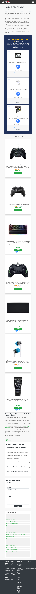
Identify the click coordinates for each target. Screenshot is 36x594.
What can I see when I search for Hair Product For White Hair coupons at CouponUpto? (17, 462)
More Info (18, 173)
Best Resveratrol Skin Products (11, 551)
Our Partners (6, 577)
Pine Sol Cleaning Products (11, 532)
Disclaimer (13, 568)
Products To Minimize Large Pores (12, 523)
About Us (7, 561)
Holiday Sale (12, 562)
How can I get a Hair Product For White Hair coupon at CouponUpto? (17, 472)
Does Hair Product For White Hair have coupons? (17, 447)
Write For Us (7, 564)
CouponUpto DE (7, 580)
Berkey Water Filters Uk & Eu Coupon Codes (20, 566)
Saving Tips (6, 567)
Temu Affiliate (12, 580)
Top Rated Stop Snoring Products (12, 527)
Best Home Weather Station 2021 (12, 517)
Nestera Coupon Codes (19, 580)
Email (8, 491)
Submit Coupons (12, 567)
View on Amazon (18, 175)
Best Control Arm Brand (10, 519)
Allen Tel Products (9, 540)
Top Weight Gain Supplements (11, 553)
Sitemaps (13, 576)
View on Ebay (18, 176)
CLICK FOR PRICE (18, 72)
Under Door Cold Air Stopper (11, 547)
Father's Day (26, 426)
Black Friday (7, 427)
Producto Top (8, 538)
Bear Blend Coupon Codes (19, 562)
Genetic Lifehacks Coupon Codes (19, 576)
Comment (8, 440)
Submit (18, 506)
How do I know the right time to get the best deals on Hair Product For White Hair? (18, 467)
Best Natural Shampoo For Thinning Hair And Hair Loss (15, 534)
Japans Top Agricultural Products (12, 549)
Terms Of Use (7, 574)
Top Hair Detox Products (10, 543)
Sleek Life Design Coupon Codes (19, 584)
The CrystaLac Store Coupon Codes (20, 587)
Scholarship (7, 570)
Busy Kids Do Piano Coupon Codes (20, 569)
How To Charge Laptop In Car (11, 530)
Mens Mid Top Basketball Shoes (11, 514)
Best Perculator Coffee (10, 536)
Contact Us (12, 564)
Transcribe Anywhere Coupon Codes (19, 591)
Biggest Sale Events (12, 571)
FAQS (7, 439)
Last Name (9, 487)
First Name (9, 482)
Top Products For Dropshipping (11, 521)
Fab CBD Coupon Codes (19, 572)
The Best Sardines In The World (11, 556)
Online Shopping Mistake (13, 574)
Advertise (7, 568)
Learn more (8, 437)
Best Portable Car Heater (10, 545)
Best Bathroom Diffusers (10, 525)
